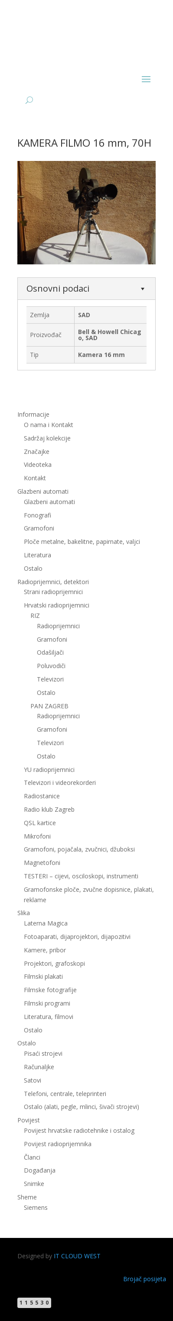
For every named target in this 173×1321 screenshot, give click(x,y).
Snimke (34, 1184)
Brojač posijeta (144, 1279)
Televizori (50, 679)
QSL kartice (40, 823)
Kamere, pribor (45, 950)
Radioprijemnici (58, 626)
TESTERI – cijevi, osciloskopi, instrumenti (81, 876)
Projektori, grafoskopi (54, 963)
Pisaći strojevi (43, 1053)
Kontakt (35, 478)
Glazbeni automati (43, 491)
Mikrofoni (37, 836)
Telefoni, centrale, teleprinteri (65, 1094)
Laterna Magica (46, 923)
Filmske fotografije (50, 990)
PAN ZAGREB (49, 706)
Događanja (39, 1170)
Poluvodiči (51, 666)
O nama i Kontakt (48, 425)
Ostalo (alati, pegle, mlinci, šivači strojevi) (81, 1106)
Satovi (32, 1080)
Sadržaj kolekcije (47, 438)
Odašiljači (50, 652)
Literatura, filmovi (48, 1016)
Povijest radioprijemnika (57, 1144)
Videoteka (38, 464)
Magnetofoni (42, 862)
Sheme (27, 1197)
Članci (32, 1157)
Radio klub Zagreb (49, 809)
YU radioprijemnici (49, 769)
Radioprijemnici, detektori (53, 582)
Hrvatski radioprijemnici (56, 605)
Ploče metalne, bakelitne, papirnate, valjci (82, 541)
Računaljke (39, 1067)
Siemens (36, 1207)
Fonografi (37, 515)
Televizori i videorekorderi (60, 782)
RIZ (35, 615)
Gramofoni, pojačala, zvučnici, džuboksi (79, 849)
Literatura (37, 555)
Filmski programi (47, 1003)
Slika (23, 913)
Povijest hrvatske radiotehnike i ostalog (79, 1130)
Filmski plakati (43, 976)
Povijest (28, 1120)
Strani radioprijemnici (53, 592)
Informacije (33, 414)
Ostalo (33, 568)
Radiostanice (42, 796)
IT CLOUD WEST (77, 1256)
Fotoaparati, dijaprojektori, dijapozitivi (77, 936)
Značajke (36, 451)
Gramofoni (39, 528)
